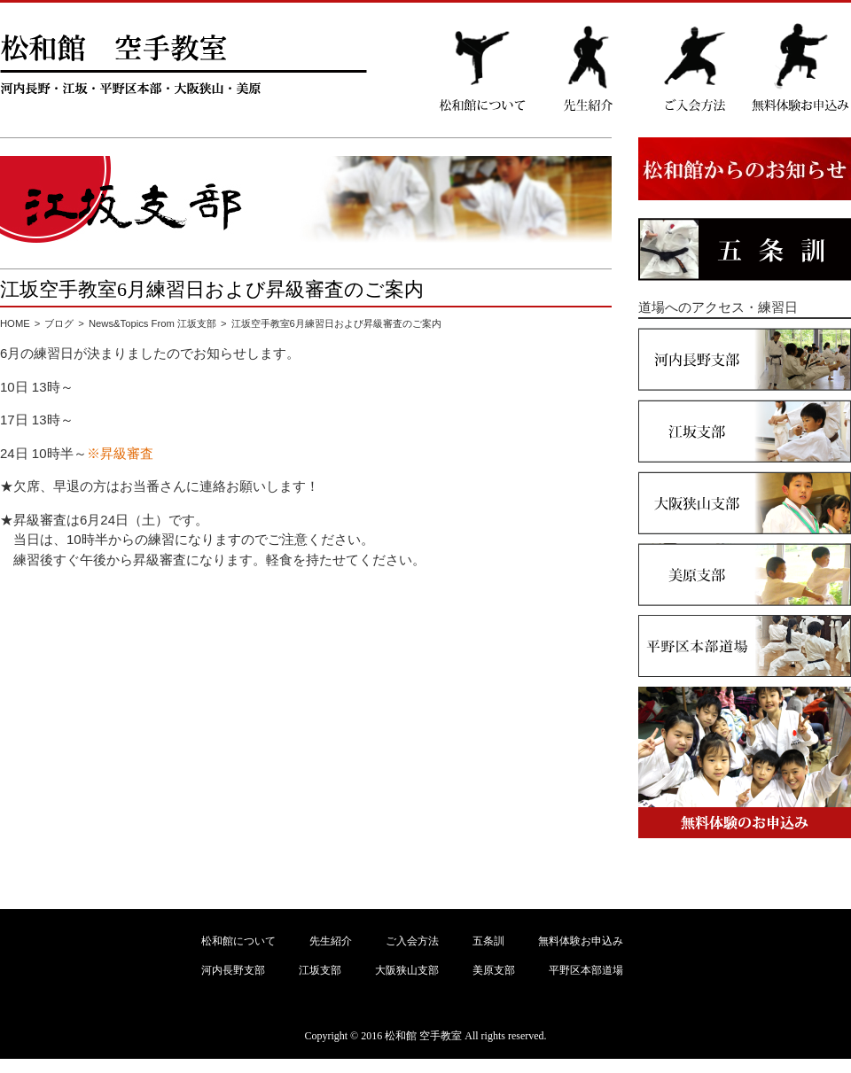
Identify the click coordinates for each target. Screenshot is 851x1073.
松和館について (238, 941)
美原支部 (493, 970)
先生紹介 (330, 941)
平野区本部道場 (586, 970)
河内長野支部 (233, 970)
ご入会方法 (412, 941)
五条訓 (488, 941)
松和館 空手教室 (423, 1036)
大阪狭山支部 (407, 970)
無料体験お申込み (580, 941)
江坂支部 (320, 970)
